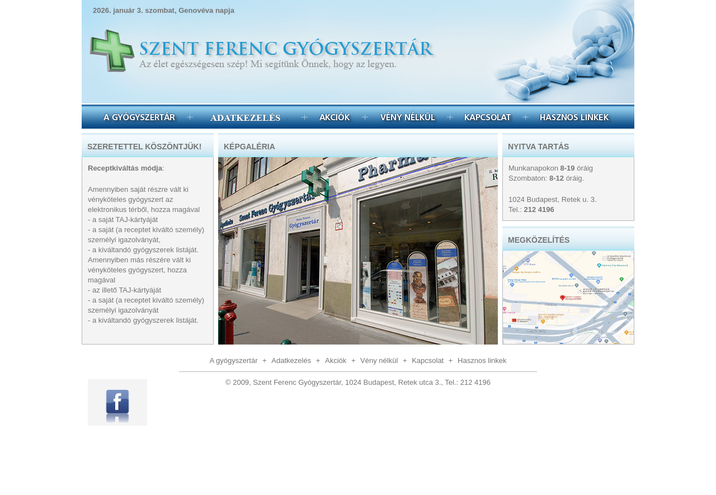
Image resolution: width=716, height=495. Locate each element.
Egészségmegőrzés (247, 117)
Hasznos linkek (575, 117)
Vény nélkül (407, 117)
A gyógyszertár (139, 117)
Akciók (335, 117)
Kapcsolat (488, 117)
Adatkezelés (291, 360)
